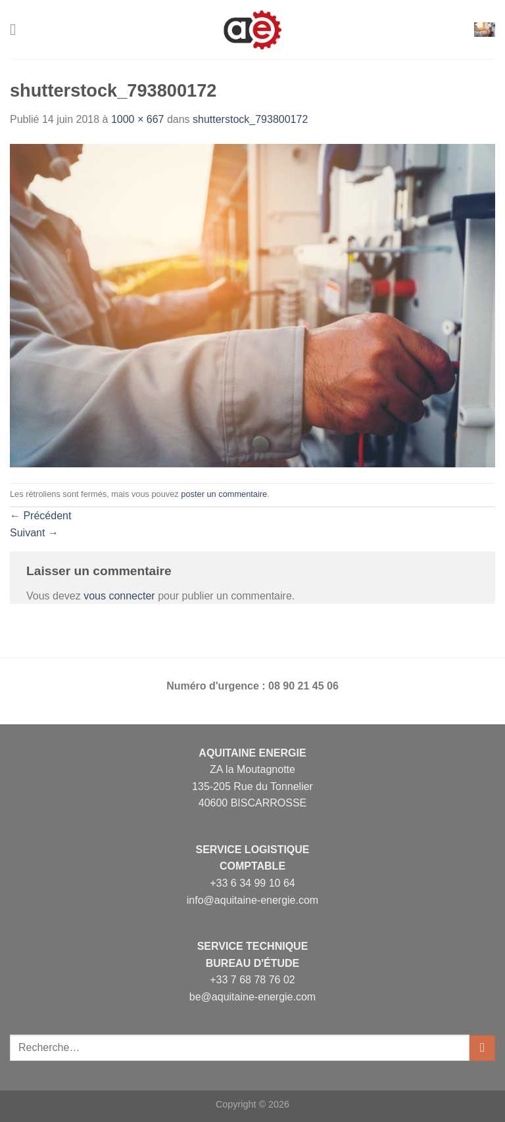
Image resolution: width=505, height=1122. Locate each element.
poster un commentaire (224, 494)
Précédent (40, 515)
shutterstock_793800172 (250, 119)
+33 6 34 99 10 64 (252, 883)
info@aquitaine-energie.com (252, 900)
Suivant (34, 532)
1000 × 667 (137, 119)
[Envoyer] (482, 1048)
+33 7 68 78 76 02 (252, 979)
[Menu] (18, 29)
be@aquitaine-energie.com (252, 996)
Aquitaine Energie (252, 753)
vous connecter (119, 595)
